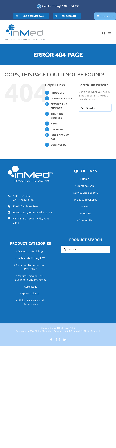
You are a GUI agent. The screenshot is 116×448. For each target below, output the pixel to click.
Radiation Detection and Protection (30, 266)
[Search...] (95, 108)
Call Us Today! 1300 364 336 (60, 6)
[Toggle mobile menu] (110, 33)
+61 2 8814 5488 (23, 200)
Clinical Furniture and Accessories (31, 302)
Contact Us (85, 220)
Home (85, 178)
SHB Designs (73, 331)
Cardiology (30, 286)
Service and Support (85, 192)
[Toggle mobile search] (103, 33)
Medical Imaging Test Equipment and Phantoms (30, 277)
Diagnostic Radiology (30, 251)
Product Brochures (85, 199)
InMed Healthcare (60, 328)
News (85, 206)
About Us (85, 213)
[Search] (82, 108)
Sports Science (31, 293)
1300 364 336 (21, 195)
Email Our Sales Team (26, 206)
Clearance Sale (86, 185)
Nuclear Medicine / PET (31, 258)
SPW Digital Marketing (41, 331)
